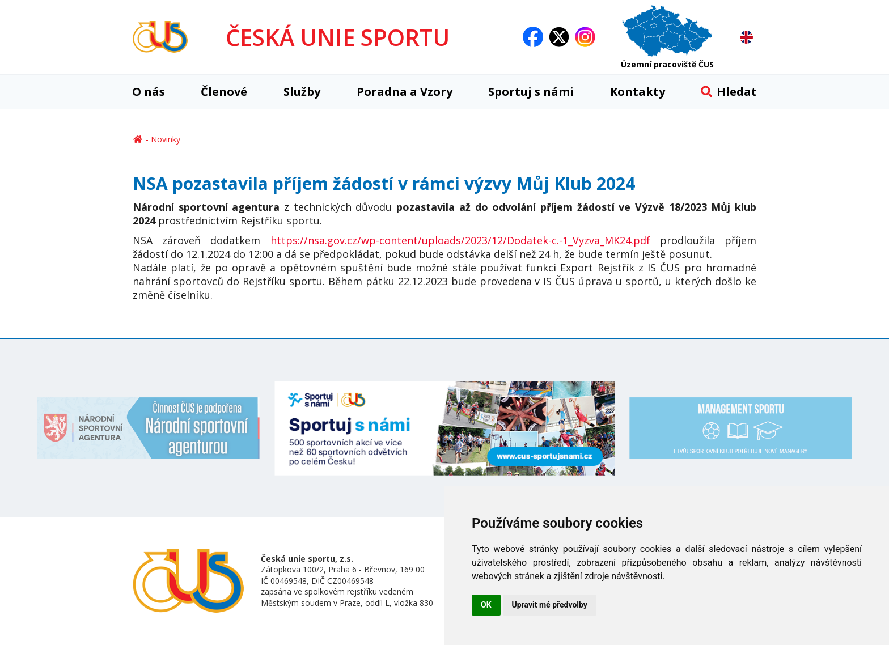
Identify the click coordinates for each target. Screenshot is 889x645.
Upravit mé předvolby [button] (549, 604)
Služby (301, 91)
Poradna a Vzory (404, 91)
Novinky (165, 139)
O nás (148, 91)
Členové (224, 91)
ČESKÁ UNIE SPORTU (338, 37)
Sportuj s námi (531, 91)
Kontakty (637, 91)
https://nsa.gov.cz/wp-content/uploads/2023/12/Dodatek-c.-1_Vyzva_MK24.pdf (460, 240)
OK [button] (486, 604)
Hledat (729, 91)
